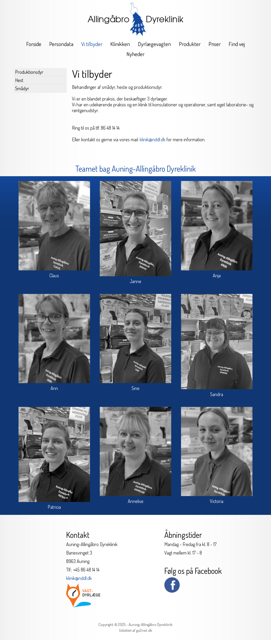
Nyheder (135, 53)
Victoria (216, 501)
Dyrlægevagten (154, 43)
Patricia (54, 507)
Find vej (237, 43)
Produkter (190, 43)
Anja (217, 275)
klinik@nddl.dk (152, 139)
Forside (33, 43)
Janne (135, 281)
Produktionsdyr (29, 72)
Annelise (135, 501)
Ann (54, 388)
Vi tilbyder (91, 43)
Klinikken (120, 43)
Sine (135, 388)
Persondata (61, 43)
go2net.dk (144, 630)
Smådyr (22, 88)
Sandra (216, 394)
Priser (215, 43)
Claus (54, 275)
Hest (19, 80)
